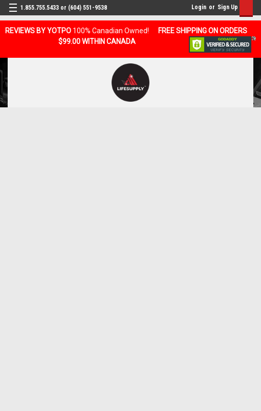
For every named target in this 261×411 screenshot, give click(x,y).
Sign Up (227, 7)
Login (198, 7)
